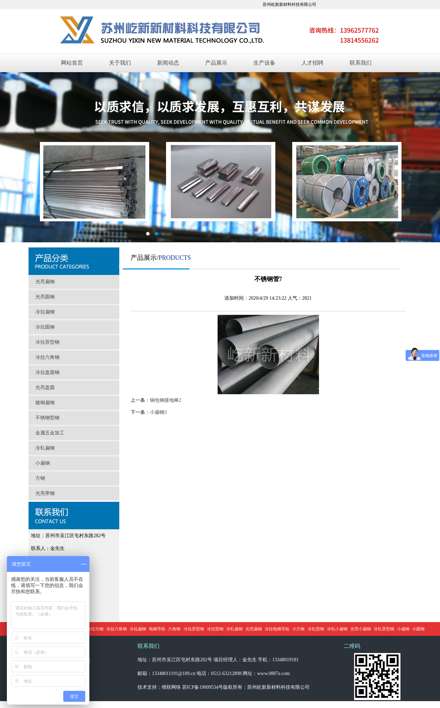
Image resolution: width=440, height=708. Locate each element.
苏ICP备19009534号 (202, 687)
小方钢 (298, 629)
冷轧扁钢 (45, 448)
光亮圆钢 (45, 296)
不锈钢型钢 (47, 417)
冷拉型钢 (215, 629)
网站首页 (72, 63)
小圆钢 (418, 629)
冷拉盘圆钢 (47, 372)
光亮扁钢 (45, 281)
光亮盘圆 (45, 387)
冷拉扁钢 (45, 311)
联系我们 (361, 63)
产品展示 (216, 63)
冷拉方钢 (95, 629)
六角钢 (174, 629)
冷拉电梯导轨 (277, 629)
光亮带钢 (45, 493)
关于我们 (120, 63)
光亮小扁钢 (360, 629)
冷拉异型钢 (47, 342)
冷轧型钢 (316, 629)
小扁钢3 (158, 412)
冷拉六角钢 (47, 357)
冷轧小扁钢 (337, 629)
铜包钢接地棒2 (165, 400)
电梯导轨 (157, 629)
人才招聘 (312, 63)
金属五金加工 (49, 432)
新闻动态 (168, 63)
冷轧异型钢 (384, 629)
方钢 (40, 478)
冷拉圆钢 (45, 327)
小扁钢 (42, 463)
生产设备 (264, 63)
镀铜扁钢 (45, 402)
